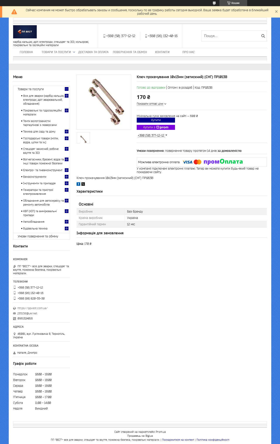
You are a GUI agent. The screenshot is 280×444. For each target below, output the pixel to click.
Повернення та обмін (130, 52)
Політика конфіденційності (212, 439)
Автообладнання (33, 221)
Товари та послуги (56, 52)
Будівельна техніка (35, 228)
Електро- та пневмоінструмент (42, 170)
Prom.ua (161, 431)
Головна (26, 52)
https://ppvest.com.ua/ (33, 308)
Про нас (188, 52)
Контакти (162, 52)
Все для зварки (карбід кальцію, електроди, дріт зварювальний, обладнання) (43, 99)
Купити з (155, 127)
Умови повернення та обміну (38, 236)
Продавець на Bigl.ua (140, 435)
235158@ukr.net (27, 313)
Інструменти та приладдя (39, 183)
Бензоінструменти (34, 176)
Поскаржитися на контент (178, 439)
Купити (156, 120)
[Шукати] (263, 35)
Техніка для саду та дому (39, 131)
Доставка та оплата (93, 52)
